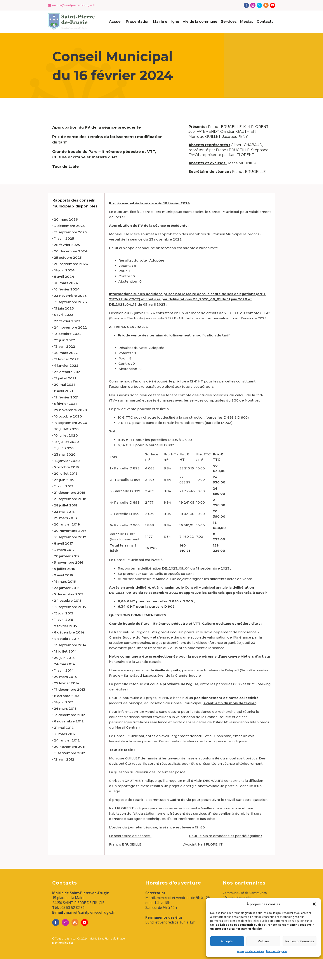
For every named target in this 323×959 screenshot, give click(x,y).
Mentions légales (276, 951)
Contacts (265, 21)
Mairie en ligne (166, 21)
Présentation (137, 21)
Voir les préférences (299, 941)
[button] (314, 904)
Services (229, 21)
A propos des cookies (250, 951)
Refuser (263, 941)
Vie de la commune (200, 21)
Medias (246, 21)
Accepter (227, 941)
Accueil (115, 21)
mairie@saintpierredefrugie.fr (73, 5)
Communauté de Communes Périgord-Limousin (245, 895)
